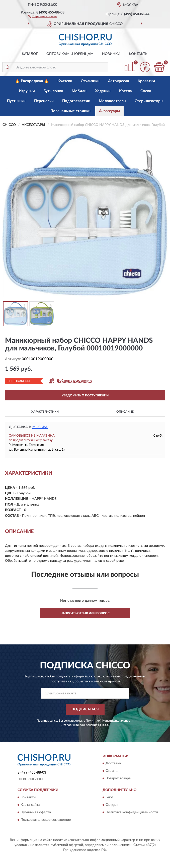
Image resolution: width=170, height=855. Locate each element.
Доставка (113, 763)
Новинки (111, 54)
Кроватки (146, 81)
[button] (42, 15)
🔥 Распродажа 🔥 (32, 81)
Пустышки (16, 101)
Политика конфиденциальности (132, 812)
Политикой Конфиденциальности (109, 720)
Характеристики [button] (45, 411)
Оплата (112, 771)
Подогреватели (76, 101)
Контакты (138, 54)
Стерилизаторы (149, 101)
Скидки (112, 805)
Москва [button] (40, 427)
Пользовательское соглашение (46, 820)
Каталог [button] (30, 54)
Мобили (79, 91)
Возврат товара (118, 778)
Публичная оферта (36, 812)
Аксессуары (109, 111)
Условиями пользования (80, 724)
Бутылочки (53, 91)
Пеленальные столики (70, 111)
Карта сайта (30, 805)
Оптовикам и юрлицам (70, 54)
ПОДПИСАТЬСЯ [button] (85, 709)
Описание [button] (125, 411)
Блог (109, 797)
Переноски (44, 101)
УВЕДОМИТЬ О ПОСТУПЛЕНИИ (85, 395)
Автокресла (118, 81)
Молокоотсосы (112, 101)
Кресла (125, 91)
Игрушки (27, 91)
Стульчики (90, 81)
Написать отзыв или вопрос (85, 613)
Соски (145, 91)
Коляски (64, 81)
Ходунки (103, 91)
